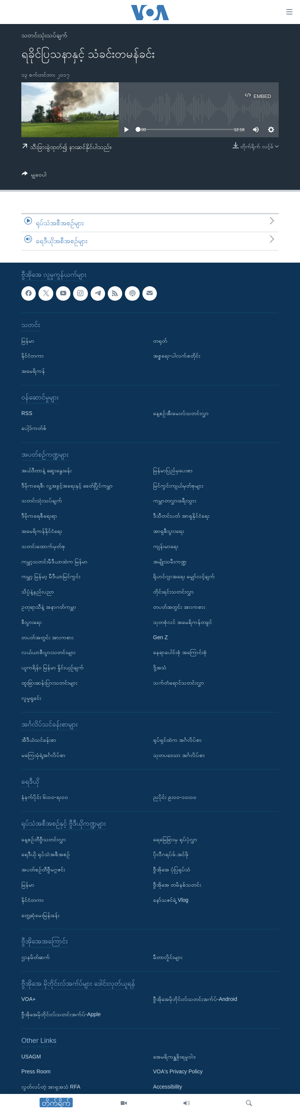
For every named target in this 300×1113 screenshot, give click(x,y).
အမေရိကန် (33, 371)
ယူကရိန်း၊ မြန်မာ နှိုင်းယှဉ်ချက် (52, 667)
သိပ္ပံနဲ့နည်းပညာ (37, 592)
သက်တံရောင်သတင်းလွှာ (178, 683)
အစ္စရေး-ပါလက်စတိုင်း (176, 356)
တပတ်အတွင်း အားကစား (47, 637)
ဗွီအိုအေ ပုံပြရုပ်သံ (171, 869)
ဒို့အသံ (159, 667)
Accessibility (167, 1087)
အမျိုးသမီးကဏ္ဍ (170, 561)
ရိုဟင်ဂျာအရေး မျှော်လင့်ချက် (184, 576)
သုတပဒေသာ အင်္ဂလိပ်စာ (179, 755)
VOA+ (28, 999)
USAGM (31, 1056)
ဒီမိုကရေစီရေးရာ (39, 516)
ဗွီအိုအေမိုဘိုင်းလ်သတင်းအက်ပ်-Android (195, 999)
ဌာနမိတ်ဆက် (35, 957)
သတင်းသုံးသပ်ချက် (44, 35)
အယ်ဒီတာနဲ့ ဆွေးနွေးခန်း (46, 470)
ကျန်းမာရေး (165, 546)
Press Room (36, 1071)
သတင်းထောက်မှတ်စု (43, 546)
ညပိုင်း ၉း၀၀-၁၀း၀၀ (174, 797)
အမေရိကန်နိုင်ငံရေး (41, 531)
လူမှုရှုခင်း (31, 698)
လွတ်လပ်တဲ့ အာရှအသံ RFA (50, 1087)
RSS (26, 413)
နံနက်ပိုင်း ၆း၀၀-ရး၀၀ (44, 797)
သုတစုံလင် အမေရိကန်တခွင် (182, 622)
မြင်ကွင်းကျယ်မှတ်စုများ (178, 485)
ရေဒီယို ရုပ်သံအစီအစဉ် (45, 854)
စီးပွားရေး (31, 622)
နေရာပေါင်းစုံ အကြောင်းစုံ (180, 652)
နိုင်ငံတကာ (32, 356)
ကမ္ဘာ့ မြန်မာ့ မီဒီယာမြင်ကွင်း (50, 576)
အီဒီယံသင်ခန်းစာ (38, 740)
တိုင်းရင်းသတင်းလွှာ (173, 592)
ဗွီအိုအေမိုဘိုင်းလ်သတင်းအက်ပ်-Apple (61, 1014)
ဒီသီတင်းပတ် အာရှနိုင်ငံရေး (181, 516)
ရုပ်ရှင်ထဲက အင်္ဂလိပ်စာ (177, 740)
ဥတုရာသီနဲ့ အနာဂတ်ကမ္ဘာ (48, 607)
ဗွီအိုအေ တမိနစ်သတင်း (177, 885)
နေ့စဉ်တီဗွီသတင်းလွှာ (43, 839)
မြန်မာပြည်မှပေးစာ (173, 470)
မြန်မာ (27, 340)
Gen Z (160, 637)
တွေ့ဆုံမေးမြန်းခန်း (40, 915)
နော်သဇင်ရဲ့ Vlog (170, 900)
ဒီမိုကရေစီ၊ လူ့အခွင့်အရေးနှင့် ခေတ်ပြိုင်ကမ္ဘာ (67, 485)
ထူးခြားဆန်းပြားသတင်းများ (49, 683)
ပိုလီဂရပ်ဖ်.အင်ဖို (170, 854)
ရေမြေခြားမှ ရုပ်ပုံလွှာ (175, 839)
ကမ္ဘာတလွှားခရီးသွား (174, 500)
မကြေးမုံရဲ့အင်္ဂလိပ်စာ (43, 755)
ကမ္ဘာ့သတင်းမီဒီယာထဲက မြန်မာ (54, 561)
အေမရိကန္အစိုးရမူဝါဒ (174, 1056)
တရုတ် (160, 340)
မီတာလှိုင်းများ (167, 957)
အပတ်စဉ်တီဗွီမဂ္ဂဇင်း (43, 869)
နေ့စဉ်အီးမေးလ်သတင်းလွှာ (181, 413)
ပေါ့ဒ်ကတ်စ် (33, 428)
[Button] (34, 175)
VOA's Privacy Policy (178, 1071)
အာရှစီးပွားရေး (168, 531)
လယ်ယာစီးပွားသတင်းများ (48, 652)
